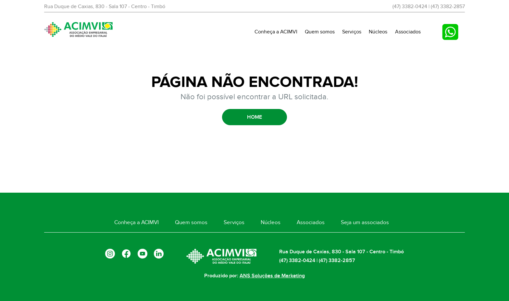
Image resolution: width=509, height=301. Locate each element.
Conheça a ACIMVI (276, 32)
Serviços (351, 32)
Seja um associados (365, 222)
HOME (254, 117)
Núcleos (378, 32)
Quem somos (320, 32)
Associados (408, 32)
